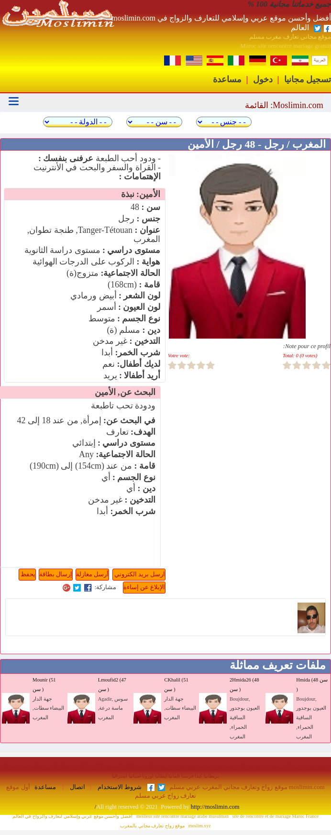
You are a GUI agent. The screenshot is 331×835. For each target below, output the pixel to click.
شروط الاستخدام (119, 787)
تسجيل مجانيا (307, 79)
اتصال (76, 787)
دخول (263, 79)
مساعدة (227, 79)
